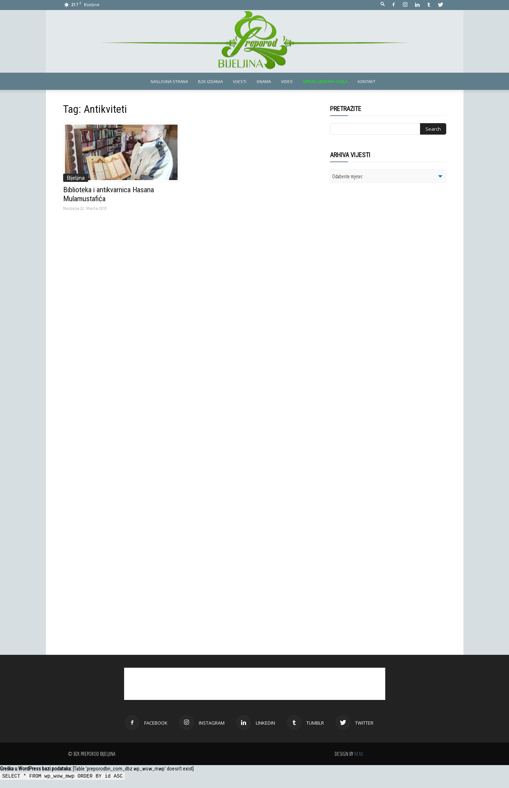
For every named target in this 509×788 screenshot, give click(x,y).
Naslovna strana (169, 81)
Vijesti (239, 81)
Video (287, 81)
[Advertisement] (385, 280)
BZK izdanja (210, 81)
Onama (263, 81)
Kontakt (367, 81)
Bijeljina (76, 177)
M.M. (359, 753)
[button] (382, 4)
